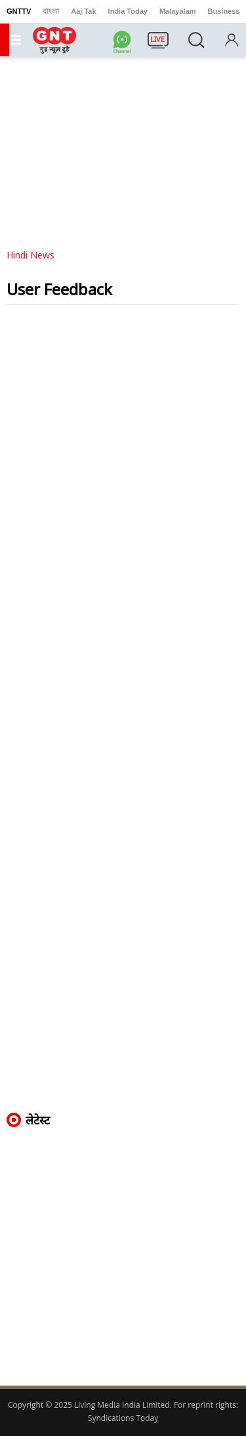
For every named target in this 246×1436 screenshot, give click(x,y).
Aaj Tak (83, 11)
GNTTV (19, 11)
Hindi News (30, 255)
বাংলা (51, 11)
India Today (128, 11)
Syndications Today (123, 1418)
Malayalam (177, 11)
